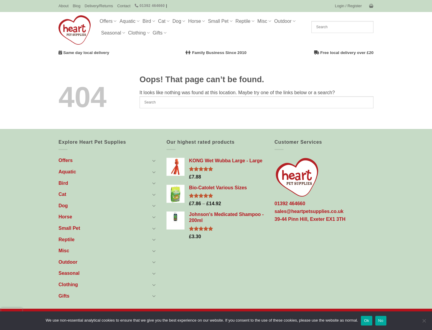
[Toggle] (154, 160)
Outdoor (285, 21)
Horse (196, 21)
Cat (164, 21)
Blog (76, 6)
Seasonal (113, 33)
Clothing (139, 33)
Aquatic (129, 21)
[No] (424, 322)
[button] (348, 6)
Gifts (159, 33)
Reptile (245, 21)
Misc (264, 21)
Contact (123, 6)
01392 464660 (150, 6)
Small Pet (220, 21)
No (380, 320)
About (63, 6)
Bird (148, 21)
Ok (366, 320)
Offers (108, 21)
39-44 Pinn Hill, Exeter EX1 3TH (310, 219)
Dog (178, 21)
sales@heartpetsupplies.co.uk (309, 211)
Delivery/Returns (99, 6)
